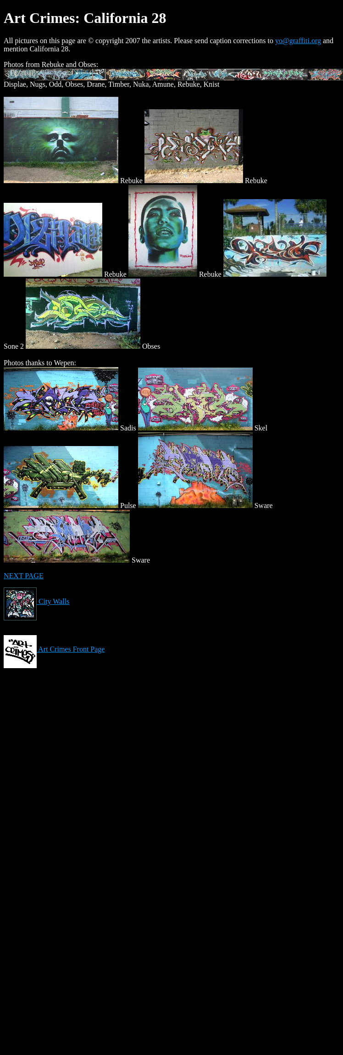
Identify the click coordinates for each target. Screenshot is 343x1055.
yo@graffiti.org (298, 41)
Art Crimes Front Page (54, 649)
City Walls (36, 601)
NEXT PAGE (24, 576)
